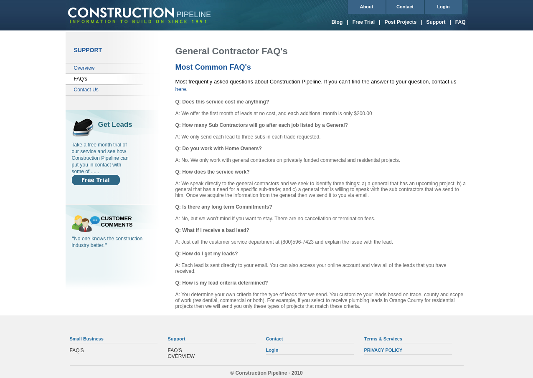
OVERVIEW (181, 356)
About (366, 6)
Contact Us (86, 90)
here (180, 89)
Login (443, 6)
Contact (405, 6)
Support (435, 22)
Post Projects (400, 22)
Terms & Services (383, 338)
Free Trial (364, 22)
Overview (84, 68)
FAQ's (80, 79)
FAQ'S (77, 350)
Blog (337, 22)
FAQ (460, 22)
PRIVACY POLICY (383, 350)
